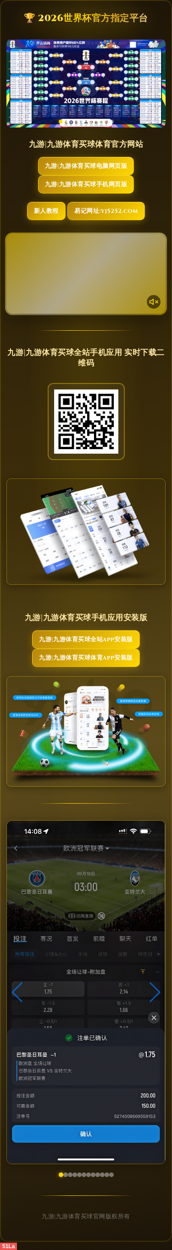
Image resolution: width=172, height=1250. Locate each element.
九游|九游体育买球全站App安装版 (86, 639)
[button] (17, 992)
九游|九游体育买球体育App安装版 (86, 658)
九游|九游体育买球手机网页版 (86, 184)
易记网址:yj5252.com (106, 211)
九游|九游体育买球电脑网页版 (86, 166)
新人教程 (46, 211)
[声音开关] (153, 301)
